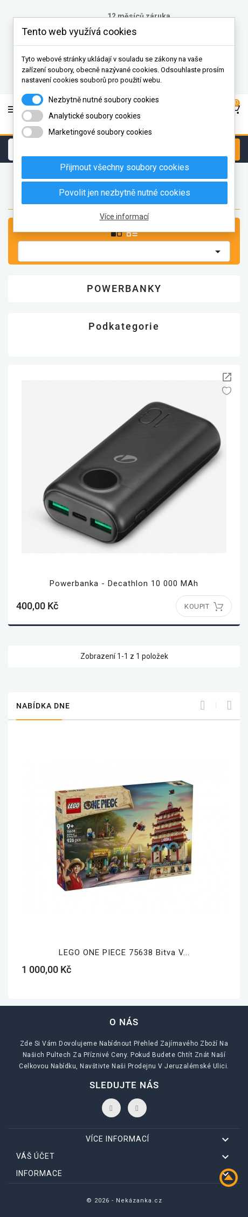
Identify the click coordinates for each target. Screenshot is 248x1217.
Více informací (124, 216)
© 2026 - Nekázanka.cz (124, 1200)
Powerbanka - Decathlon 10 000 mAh (124, 583)
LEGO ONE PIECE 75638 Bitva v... (124, 952)
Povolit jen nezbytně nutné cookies (124, 192)
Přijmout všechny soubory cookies (124, 167)
